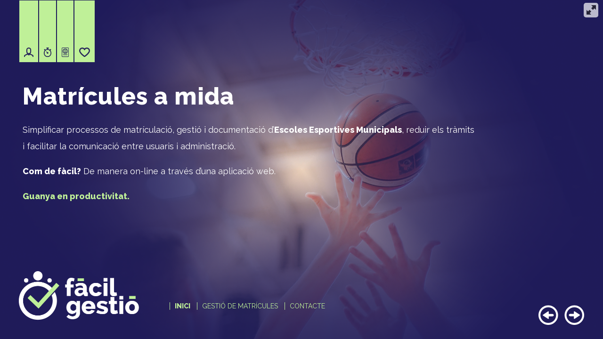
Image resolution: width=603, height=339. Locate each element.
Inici (182, 306)
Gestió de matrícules (240, 306)
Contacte (307, 306)
